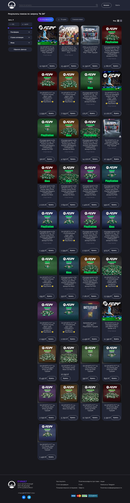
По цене (62, 19)
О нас (80, 484)
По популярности (46, 19)
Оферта (81, 488)
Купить (52, 66)
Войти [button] (117, 5)
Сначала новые (77, 19)
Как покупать (60, 481)
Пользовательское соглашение (66, 488)
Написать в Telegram (107, 484)
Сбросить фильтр (20, 49)
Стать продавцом (62, 484)
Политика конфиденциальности (111, 488)
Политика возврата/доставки (89, 481)
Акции (102, 481)
